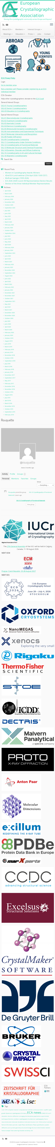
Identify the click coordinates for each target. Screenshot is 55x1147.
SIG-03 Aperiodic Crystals (11, 123)
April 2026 (8, 191)
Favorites (24, 478)
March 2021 (8, 310)
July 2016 (7, 398)
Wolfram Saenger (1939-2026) (17, 178)
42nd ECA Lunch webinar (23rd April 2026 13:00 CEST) (26, 175)
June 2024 (8, 239)
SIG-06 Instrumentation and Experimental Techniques (22, 131)
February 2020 (9, 332)
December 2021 (10, 293)
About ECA (7, 29)
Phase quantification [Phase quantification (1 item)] (38, 1125)
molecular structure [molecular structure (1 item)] (30, 1122)
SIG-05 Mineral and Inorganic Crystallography (19, 129)
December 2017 (10, 375)
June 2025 (8, 213)
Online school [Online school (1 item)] (43, 1122)
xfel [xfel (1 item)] (32, 1130)
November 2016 (10, 389)
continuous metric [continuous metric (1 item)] (38, 1110)
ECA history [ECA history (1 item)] (24, 1113)
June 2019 (8, 344)
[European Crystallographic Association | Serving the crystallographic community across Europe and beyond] (27, 9)
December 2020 (10, 313)
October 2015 (9, 409)
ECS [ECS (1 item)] (47, 1113)
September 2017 (10, 378)
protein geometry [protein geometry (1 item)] (16, 1128)
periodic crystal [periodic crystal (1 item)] (17, 1125)
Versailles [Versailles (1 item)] (21, 1130)
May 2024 (8, 242)
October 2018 (9, 358)
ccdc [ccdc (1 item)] (3, 1110)
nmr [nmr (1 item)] (37, 1122)
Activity (5, 474)
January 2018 (9, 372)
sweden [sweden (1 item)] (48, 1128)
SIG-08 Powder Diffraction (11, 137)
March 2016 (8, 403)
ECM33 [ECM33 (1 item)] (43, 1113)
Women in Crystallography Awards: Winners (22, 173)
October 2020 (9, 318)
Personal (5, 478)
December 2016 (10, 386)
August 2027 (31, 571)
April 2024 (8, 245)
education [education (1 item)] (4, 1116)
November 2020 (10, 315)
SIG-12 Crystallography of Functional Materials (19, 145)
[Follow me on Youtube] (8, 24)
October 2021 (9, 298)
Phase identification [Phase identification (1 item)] (27, 1125)
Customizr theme (32, 1144)
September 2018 (10, 361)
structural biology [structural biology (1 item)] (26, 1128)
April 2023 (8, 259)
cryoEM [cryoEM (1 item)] (46, 1110)
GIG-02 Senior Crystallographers (14, 108)
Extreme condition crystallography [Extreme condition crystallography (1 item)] (17, 1119)
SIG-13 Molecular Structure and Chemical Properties (21, 147)
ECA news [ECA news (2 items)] (34, 1112)
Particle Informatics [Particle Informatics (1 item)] (7, 1125)
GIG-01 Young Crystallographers (14, 105)
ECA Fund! (40, 99)
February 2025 (9, 225)
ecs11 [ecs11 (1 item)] (49, 1113)
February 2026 (9, 196)
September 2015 (10, 412)
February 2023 (9, 264)
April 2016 (8, 400)
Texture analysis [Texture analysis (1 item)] (6, 1130)
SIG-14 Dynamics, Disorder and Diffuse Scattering (20, 150)
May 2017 (8, 381)
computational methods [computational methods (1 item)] (25, 1110)
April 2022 (8, 281)
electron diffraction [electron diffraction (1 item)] (13, 1116)
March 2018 (8, 366)
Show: (39, 482)
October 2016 (9, 392)
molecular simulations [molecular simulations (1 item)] (18, 1122)
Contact (47, 34)
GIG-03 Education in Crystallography (15, 111)
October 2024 (9, 230)
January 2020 (9, 335)
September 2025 (10, 208)
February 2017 (9, 383)
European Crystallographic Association (25, 1142)
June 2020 (8, 324)
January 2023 (9, 267)
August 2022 (8, 276)
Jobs (39, 34)
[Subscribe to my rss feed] (4, 24)
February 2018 (9, 369)
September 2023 (10, 253)
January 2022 (9, 290)
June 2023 (8, 256)
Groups (21, 474)
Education (20, 34)
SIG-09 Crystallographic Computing (15, 139)
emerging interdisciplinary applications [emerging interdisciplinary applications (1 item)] (30, 1116)
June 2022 (8, 279)
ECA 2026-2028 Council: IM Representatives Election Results (28, 181)
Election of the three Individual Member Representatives (27, 183)
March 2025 (8, 222)
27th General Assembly (16, 546)
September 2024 (10, 233)
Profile (12, 474)
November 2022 (10, 270)
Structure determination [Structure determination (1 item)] (38, 1128)
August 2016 (8, 395)
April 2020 (8, 327)
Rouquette (11, 492)
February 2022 (9, 287)
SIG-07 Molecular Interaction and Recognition (19, 134)
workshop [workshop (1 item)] (27, 1130)
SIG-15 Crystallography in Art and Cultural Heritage (21, 153)
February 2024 (9, 247)
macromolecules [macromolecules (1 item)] (6, 1122)
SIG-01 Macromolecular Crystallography (17, 118)
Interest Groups (35, 29)
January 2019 (9, 352)
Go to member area (8, 85)
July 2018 (7, 364)
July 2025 (7, 211)
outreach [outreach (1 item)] (49, 1122)
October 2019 (9, 338)
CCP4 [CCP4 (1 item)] (6, 1110)
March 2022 (8, 284)
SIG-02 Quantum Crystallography (14, 121)
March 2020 (8, 330)
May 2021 (8, 304)
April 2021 (8, 307)
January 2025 (9, 228)
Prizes (31, 34)
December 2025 (10, 202)
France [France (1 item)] (46, 1119)
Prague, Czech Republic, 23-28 (14, 571)
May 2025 (8, 216)
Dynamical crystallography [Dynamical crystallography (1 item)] (13, 1113)
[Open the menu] (51, 24)
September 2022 (10, 273)
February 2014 (9, 415)
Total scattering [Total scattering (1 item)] (15, 1130)
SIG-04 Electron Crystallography (13, 126)
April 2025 (8, 219)
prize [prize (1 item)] (9, 1128)
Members (19, 29)
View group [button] (30, 504)
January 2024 (9, 250)
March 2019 (8, 347)
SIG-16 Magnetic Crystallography (14, 156)
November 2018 (10, 355)
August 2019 (8, 341)
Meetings (7, 34)
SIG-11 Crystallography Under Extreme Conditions (21, 142)
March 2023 (8, 262)
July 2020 (7, 321)
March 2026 (8, 194)
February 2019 (9, 349)
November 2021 (10, 296)
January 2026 (9, 199)
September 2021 (10, 301)
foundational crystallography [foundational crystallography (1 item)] (35, 1119)
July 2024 (7, 236)
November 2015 (10, 406)
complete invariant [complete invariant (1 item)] (13, 1110)
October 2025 (9, 205)
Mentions (15, 478)
